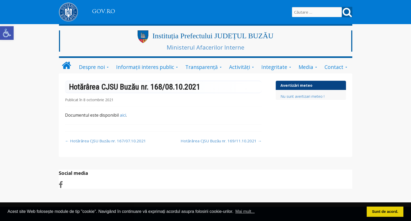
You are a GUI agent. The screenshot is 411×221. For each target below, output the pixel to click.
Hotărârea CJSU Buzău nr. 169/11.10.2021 (221, 140)
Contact (334, 67)
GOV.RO (103, 11)
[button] (7, 33)
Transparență (201, 67)
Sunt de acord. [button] (385, 211)
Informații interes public (145, 67)
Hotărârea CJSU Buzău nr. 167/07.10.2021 (105, 140)
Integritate (274, 67)
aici (123, 115)
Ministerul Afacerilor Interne (205, 47)
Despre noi (92, 67)
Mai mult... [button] (245, 211)
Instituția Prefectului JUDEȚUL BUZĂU (212, 36)
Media (306, 67)
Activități (239, 67)
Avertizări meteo (296, 85)
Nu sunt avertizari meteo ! (302, 96)
